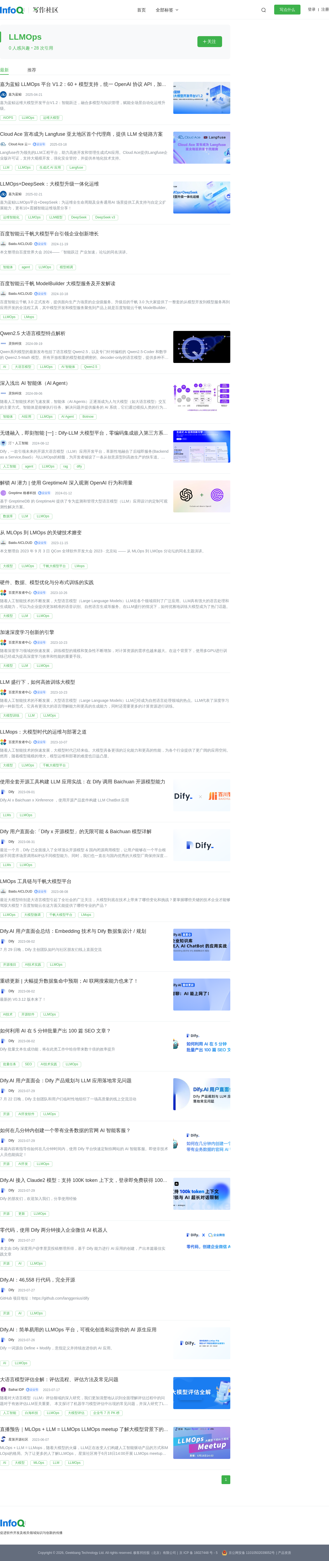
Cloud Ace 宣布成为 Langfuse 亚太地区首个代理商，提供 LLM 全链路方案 (81, 134)
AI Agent (67, 417)
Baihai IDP (16, 1390)
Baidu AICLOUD (20, 244)
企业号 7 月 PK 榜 (106, 1413)
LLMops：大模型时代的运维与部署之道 (43, 732)
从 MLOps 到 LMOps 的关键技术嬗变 (41, 533)
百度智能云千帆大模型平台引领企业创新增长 (49, 234)
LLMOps (28, 118)
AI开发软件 (26, 1114)
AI (4, 367)
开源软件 (28, 1014)
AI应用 (26, 417)
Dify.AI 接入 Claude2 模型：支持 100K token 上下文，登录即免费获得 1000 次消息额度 (96, 1180)
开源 (6, 1114)
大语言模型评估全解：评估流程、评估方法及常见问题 (59, 1380)
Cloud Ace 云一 (19, 144)
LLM (6, 167)
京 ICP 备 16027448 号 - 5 (198, 1553)
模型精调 (66, 267)
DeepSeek (79, 217)
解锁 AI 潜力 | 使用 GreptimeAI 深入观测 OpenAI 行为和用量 (66, 483)
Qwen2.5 (90, 367)
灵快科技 (15, 343)
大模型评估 (76, 1413)
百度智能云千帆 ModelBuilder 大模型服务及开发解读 (57, 284)
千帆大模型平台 (54, 566)
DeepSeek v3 (105, 217)
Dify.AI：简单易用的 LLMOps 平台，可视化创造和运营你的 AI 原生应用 (78, 1330)
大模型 (8, 566)
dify (79, 466)
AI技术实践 (33, 964)
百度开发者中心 (20, 593)
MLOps (38, 1463)
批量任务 (9, 1064)
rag (65, 466)
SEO (28, 1064)
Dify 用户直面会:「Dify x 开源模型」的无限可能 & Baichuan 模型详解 (76, 832)
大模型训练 (11, 715)
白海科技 (31, 1413)
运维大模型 (51, 118)
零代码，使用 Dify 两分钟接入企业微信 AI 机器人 (53, 1230)
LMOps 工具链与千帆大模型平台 (36, 881)
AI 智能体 (68, 367)
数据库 (8, 516)
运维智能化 (11, 217)
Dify (11, 792)
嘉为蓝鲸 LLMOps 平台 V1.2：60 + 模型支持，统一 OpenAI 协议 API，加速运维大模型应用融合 (105, 84)
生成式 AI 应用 (50, 167)
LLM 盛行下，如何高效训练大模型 (37, 682)
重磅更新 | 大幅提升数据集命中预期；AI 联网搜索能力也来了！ (69, 981)
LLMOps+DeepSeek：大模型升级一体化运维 (49, 184)
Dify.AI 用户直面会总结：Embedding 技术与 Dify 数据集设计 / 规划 (73, 931)
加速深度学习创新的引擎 (27, 632)
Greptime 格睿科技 (22, 493)
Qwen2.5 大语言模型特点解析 (33, 333)
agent (26, 267)
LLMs (7, 815)
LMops (29, 317)
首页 (141, 10)
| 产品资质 (283, 1553)
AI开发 (23, 1164)
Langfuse (76, 167)
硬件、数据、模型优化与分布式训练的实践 (47, 582)
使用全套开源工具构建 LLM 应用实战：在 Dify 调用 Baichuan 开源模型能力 (82, 782)
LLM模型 (55, 217)
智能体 (8, 267)
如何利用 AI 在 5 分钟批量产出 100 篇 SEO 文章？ (55, 1031)
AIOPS (8, 118)
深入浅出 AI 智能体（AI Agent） (35, 383)
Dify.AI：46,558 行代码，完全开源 (37, 1280)
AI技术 (8, 1014)
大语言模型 (23, 367)
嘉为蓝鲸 (15, 94)
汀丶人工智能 (18, 443)
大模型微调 (32, 915)
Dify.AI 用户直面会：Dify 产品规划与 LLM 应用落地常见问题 (66, 1081)
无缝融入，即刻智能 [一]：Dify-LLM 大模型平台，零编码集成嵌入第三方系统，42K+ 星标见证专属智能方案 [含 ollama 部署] (136, 433)
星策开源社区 (18, 1439)
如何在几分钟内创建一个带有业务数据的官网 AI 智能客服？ (65, 1130)
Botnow (88, 417)
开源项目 (9, 964)
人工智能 (9, 466)
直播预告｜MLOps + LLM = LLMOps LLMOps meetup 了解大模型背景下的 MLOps (90, 1429)
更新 (21, 1214)
